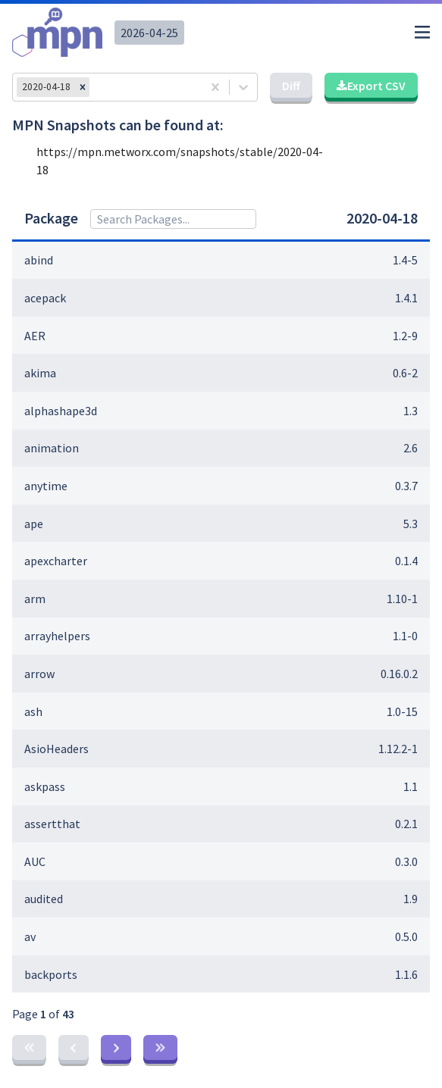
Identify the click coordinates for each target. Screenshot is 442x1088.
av (30, 936)
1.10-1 (402, 598)
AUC (34, 861)
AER (34, 335)
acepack (45, 297)
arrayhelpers (57, 635)
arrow (39, 673)
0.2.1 (406, 823)
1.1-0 (405, 635)
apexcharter (55, 560)
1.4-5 (405, 259)
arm (34, 598)
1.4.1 (406, 297)
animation (51, 447)
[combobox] (97, 87)
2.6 (410, 447)
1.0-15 (402, 711)
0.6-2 (405, 372)
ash (33, 711)
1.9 (410, 898)
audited (43, 898)
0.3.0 (406, 861)
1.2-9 (405, 335)
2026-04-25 (149, 32)
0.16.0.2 (399, 673)
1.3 (410, 410)
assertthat (52, 823)
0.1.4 (406, 560)
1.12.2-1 (398, 748)
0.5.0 (406, 936)
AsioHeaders (56, 748)
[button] (82, 87)
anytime (45, 485)
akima (40, 372)
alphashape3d (60, 410)
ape (33, 523)
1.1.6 (406, 974)
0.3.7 (406, 485)
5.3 (410, 523)
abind (38, 259)
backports (50, 974)
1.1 (410, 786)
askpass (44, 786)
